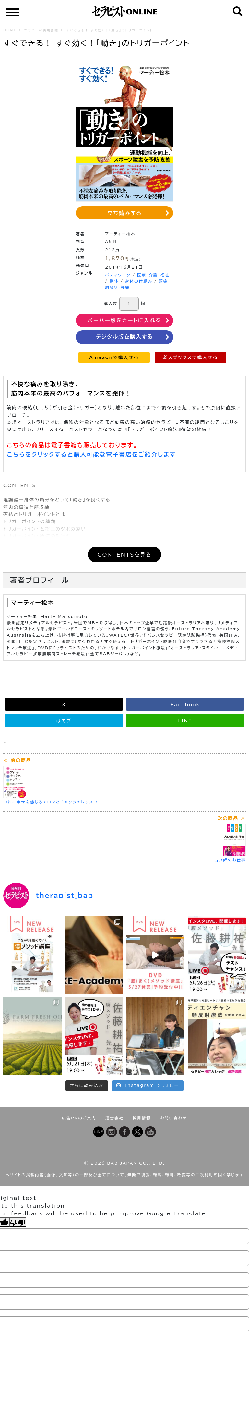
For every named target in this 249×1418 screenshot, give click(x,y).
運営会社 (114, 1118)
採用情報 (142, 1118)
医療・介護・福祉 (153, 275)
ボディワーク (118, 275)
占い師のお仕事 (230, 860)
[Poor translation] (17, 1222)
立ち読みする (124, 213)
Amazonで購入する (114, 357)
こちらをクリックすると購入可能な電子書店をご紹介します (91, 454)
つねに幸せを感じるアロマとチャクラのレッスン (50, 802)
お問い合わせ (173, 1118)
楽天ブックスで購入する (190, 357)
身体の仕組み (138, 281)
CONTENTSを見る (125, 554)
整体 (114, 281)
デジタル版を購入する (124, 336)
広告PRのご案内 (79, 1118)
